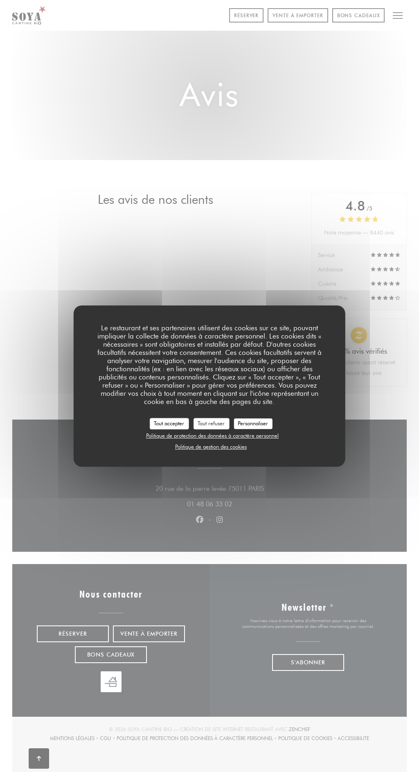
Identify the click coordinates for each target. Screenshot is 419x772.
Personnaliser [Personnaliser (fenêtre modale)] (253, 423)
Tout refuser (211, 423)
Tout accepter (169, 423)
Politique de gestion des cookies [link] (211, 446)
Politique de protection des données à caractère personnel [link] (212, 435)
